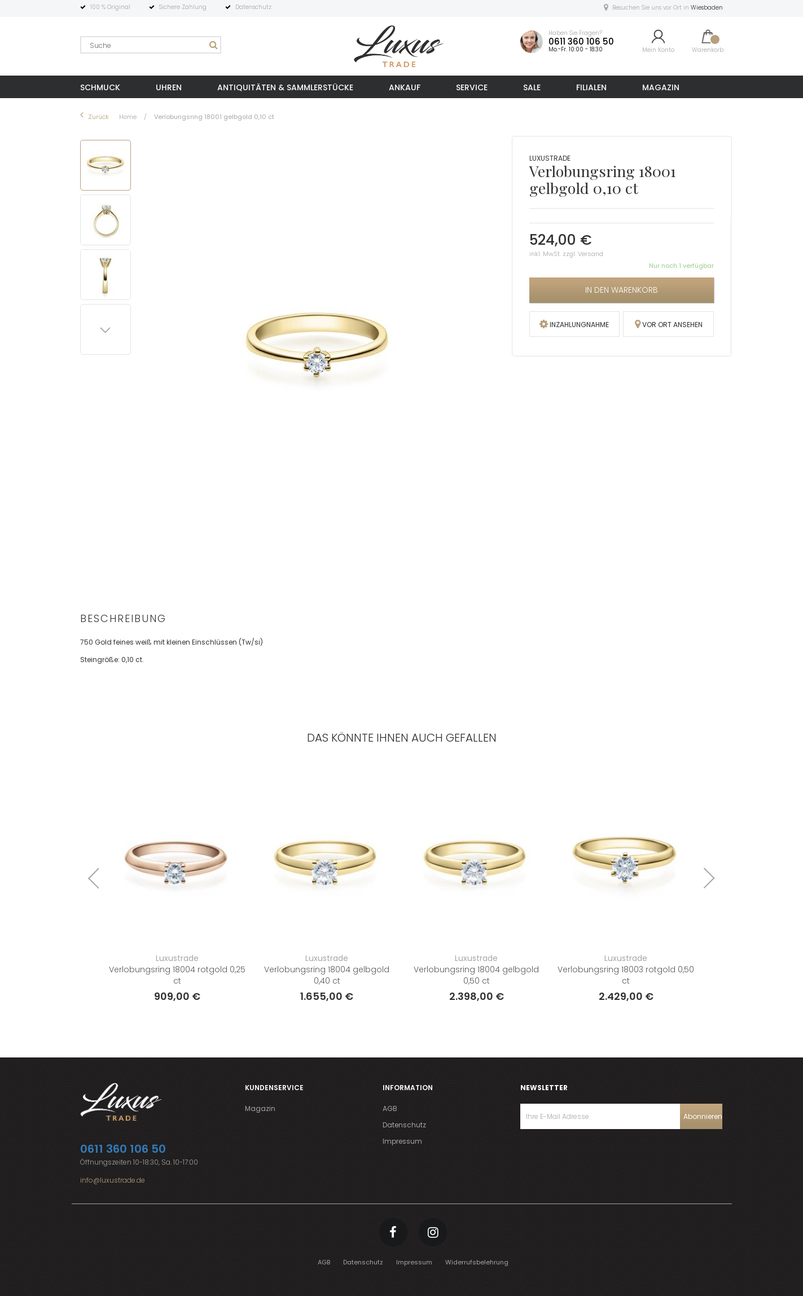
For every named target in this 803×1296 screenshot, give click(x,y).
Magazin (260, 1108)
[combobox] (150, 45)
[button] (107, 218)
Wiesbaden (707, 7)
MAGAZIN (660, 87)
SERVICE (472, 87)
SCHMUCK (100, 87)
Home (128, 116)
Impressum (402, 1141)
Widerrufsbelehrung (476, 1262)
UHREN (169, 87)
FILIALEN (591, 87)
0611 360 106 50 (581, 41)
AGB (390, 1108)
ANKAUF (404, 87)
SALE (532, 87)
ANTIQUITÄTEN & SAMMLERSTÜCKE (285, 87)
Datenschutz (404, 1125)
